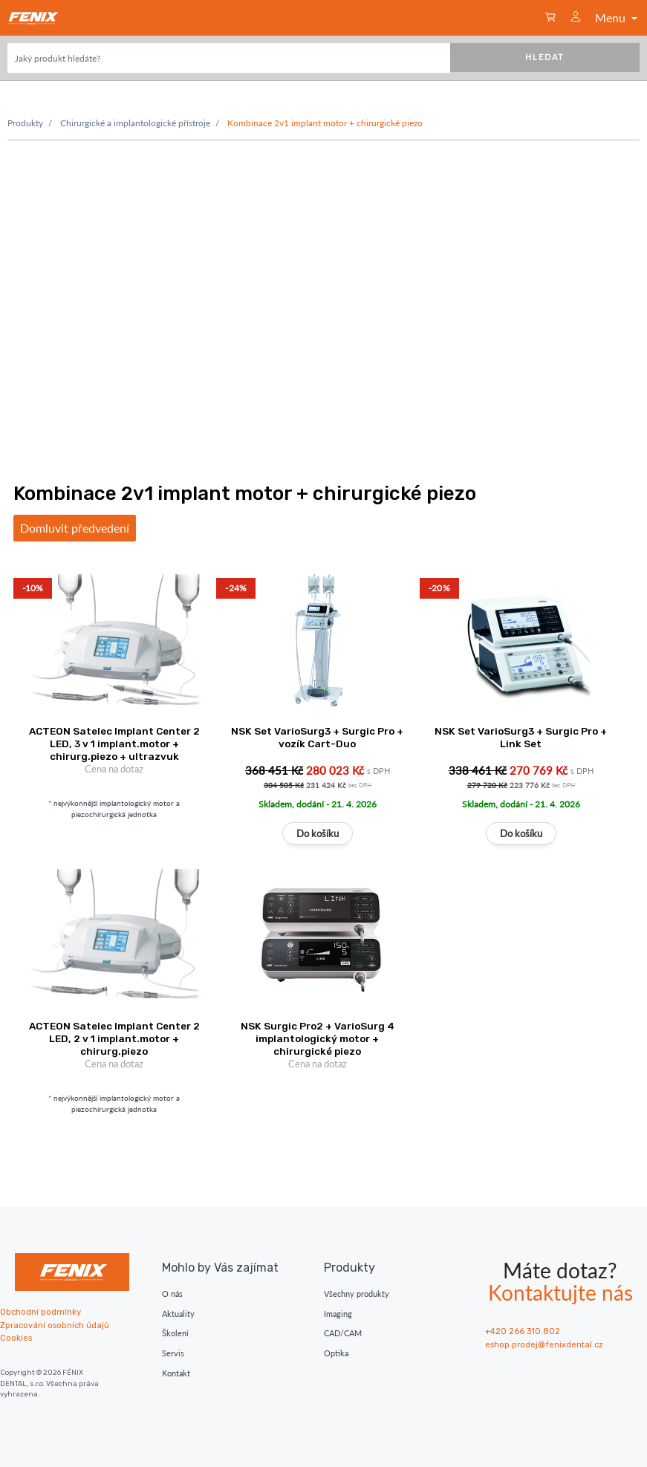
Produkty (25, 123)
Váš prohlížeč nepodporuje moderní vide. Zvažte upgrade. (323, 297)
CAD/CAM (343, 1333)
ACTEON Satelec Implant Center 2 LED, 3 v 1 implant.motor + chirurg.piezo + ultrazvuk (114, 743)
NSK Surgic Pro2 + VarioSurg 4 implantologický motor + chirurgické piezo (317, 1038)
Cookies (16, 1338)
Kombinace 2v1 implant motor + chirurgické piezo (325, 123)
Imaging (338, 1313)
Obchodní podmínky (40, 1312)
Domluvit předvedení (74, 528)
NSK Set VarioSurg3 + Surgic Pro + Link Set (521, 737)
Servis (173, 1353)
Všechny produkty (356, 1293)
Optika (336, 1353)
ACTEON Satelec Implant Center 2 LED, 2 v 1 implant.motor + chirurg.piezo (114, 1038)
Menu (617, 17)
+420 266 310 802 (522, 1331)
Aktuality (178, 1313)
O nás (172, 1293)
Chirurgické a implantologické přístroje (135, 123)
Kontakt (176, 1373)
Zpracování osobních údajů (54, 1325)
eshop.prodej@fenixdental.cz (544, 1345)
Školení (175, 1333)
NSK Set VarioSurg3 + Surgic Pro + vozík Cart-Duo (317, 737)
